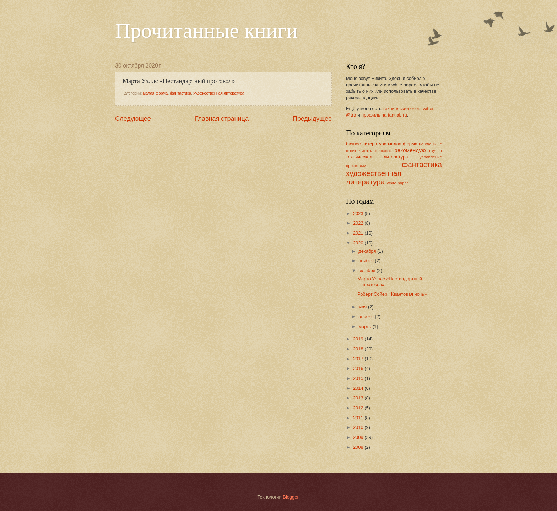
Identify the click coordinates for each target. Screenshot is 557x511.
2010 (358, 427)
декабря (367, 251)
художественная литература (218, 93)
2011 (358, 417)
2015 (358, 378)
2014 (358, 388)
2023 (358, 213)
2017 (358, 358)
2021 (358, 233)
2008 (358, 447)
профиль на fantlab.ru (384, 115)
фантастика (180, 93)
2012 (358, 407)
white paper (397, 183)
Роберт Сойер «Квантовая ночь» (392, 294)
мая (363, 307)
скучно (435, 151)
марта (365, 326)
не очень (427, 144)
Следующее (133, 118)
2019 (358, 338)
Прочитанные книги (206, 30)
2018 (358, 348)
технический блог (401, 108)
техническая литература (377, 157)
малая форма (155, 93)
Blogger (290, 497)
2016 (358, 368)
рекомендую (410, 150)
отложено (383, 151)
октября (367, 270)
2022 (358, 223)
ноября (366, 260)
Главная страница (222, 118)
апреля (366, 316)
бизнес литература (366, 143)
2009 (358, 437)
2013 (358, 397)
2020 (358, 243)
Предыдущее (312, 118)
